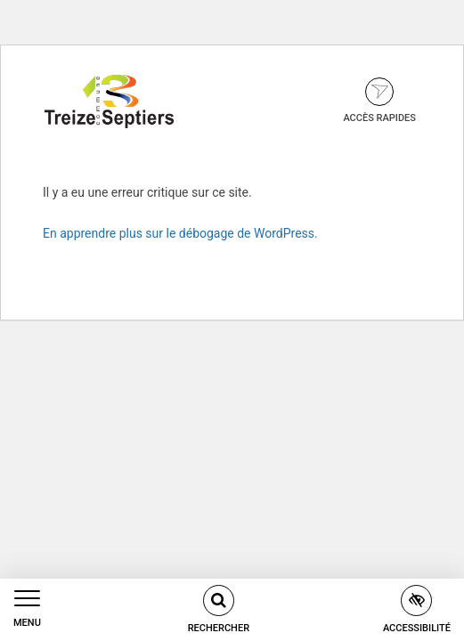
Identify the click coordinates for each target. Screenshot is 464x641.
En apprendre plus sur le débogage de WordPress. (180, 233)
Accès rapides (379, 100)
